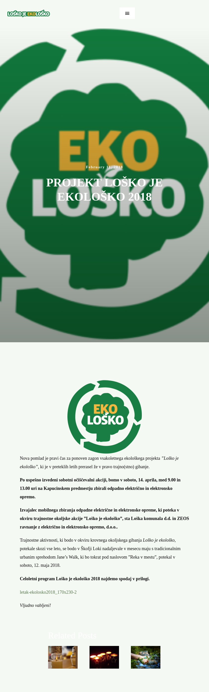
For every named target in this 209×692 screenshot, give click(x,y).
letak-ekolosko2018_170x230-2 (48, 592)
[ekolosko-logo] (28, 11)
